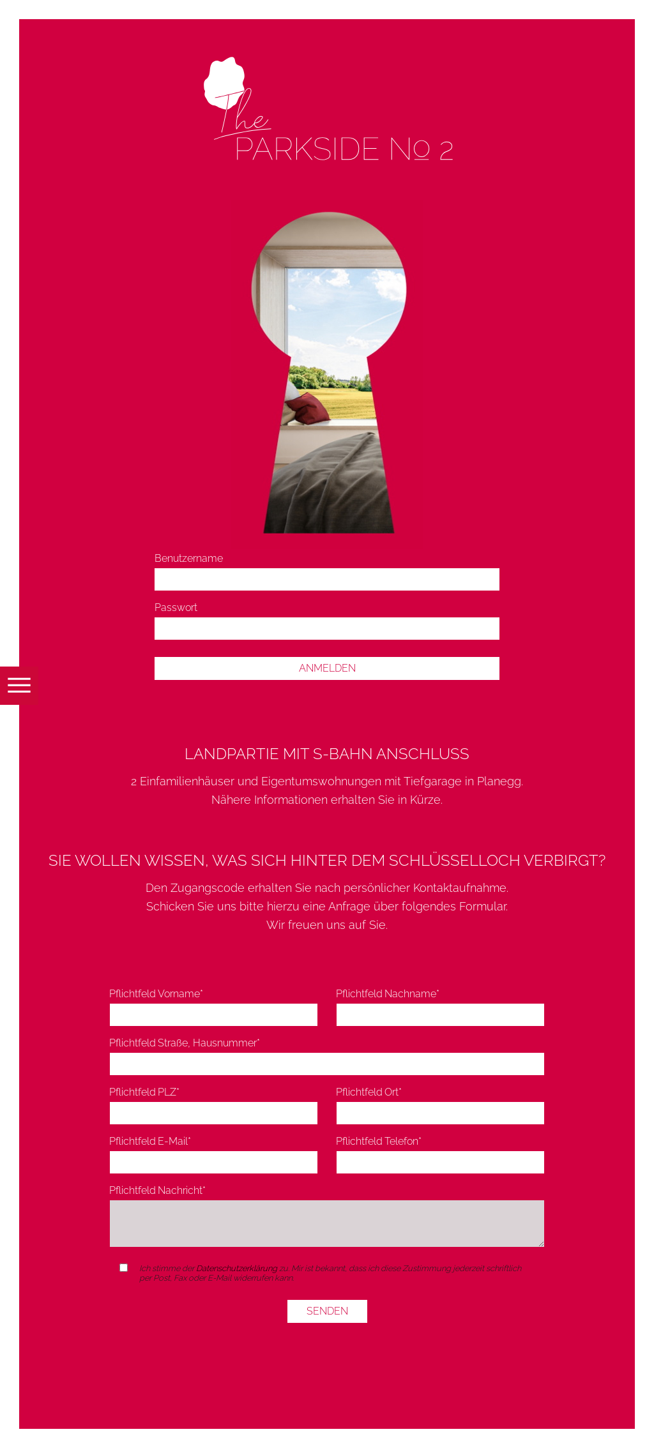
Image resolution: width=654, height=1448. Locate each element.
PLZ (144, 1092)
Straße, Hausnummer (185, 1043)
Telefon (379, 1141)
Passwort (176, 607)
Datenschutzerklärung (236, 1268)
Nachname (388, 994)
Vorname (156, 994)
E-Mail (150, 1141)
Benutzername (189, 558)
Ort (369, 1092)
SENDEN (327, 1311)
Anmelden (327, 668)
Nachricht (158, 1190)
